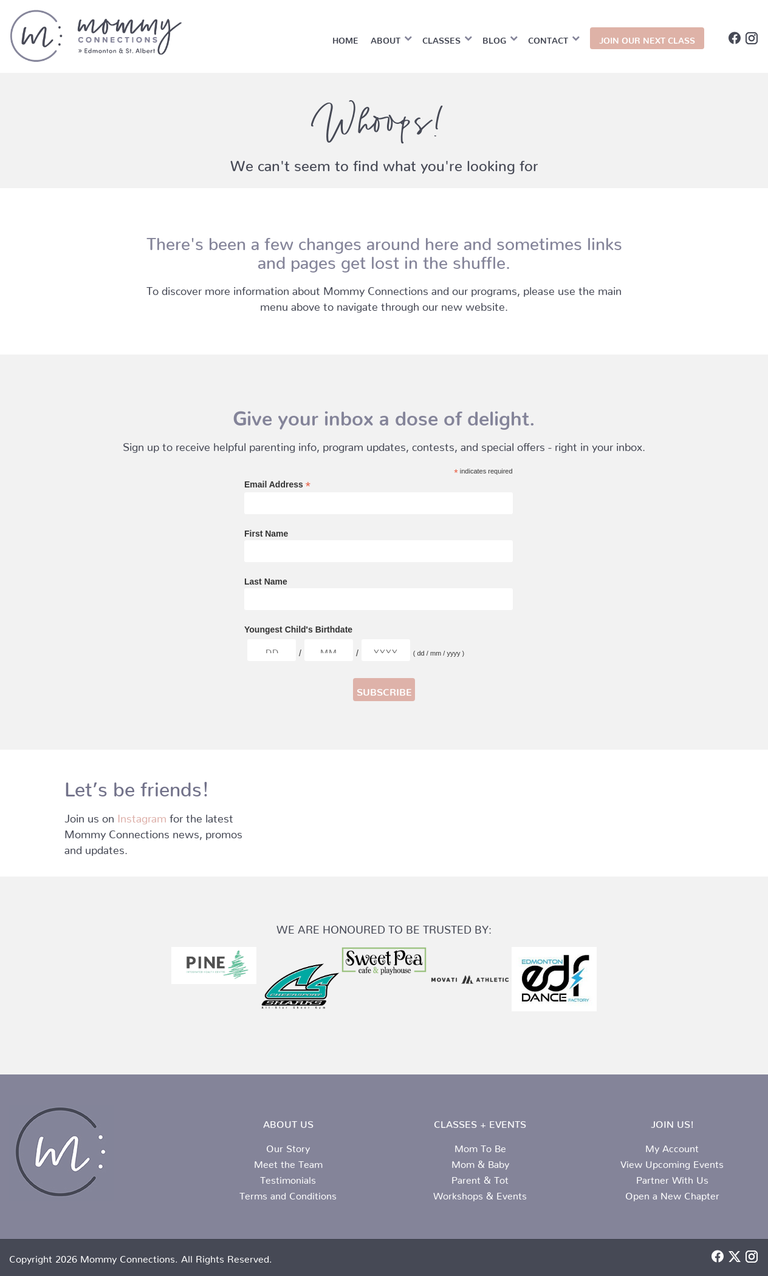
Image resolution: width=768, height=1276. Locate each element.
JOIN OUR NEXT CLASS (647, 38)
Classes (441, 38)
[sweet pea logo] (384, 961)
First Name (266, 533)
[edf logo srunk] (554, 979)
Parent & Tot (480, 1177)
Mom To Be (480, 1146)
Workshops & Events (480, 1193)
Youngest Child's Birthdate (298, 629)
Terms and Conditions (288, 1193)
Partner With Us (672, 1177)
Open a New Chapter (672, 1193)
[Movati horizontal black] (469, 980)
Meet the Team (288, 1162)
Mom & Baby (480, 1162)
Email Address (277, 484)
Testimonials (288, 1177)
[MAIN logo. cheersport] (298, 989)
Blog (494, 38)
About (385, 38)
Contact (548, 38)
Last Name (265, 581)
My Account (672, 1146)
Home (345, 38)
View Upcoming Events (672, 1162)
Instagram (141, 816)
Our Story (288, 1146)
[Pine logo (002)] (213, 966)
